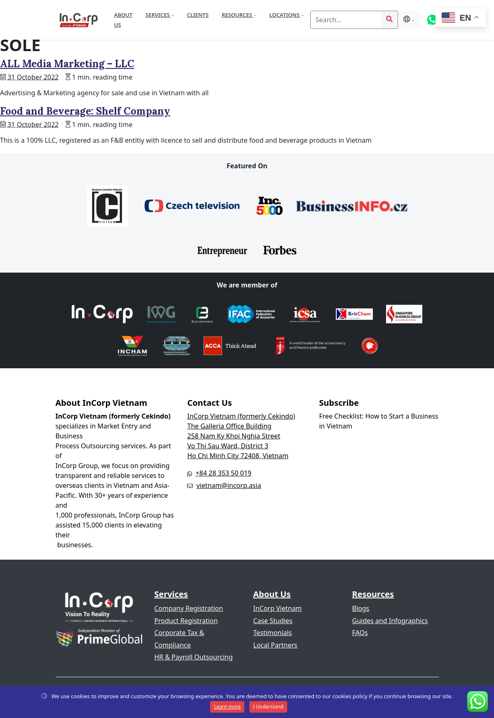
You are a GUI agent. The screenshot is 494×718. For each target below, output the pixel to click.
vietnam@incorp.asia (229, 485)
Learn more (227, 706)
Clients (197, 15)
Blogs (361, 608)
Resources (237, 15)
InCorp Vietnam (277, 608)
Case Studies (273, 620)
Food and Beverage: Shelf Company (85, 111)
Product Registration (186, 620)
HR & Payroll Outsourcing (194, 657)
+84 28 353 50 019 (224, 473)
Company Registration (189, 608)
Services (158, 15)
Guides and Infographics (390, 620)
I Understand (268, 706)
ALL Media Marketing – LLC (67, 63)
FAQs (360, 632)
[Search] (346, 20)
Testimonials (272, 632)
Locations (285, 15)
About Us (123, 19)
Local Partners (275, 645)
